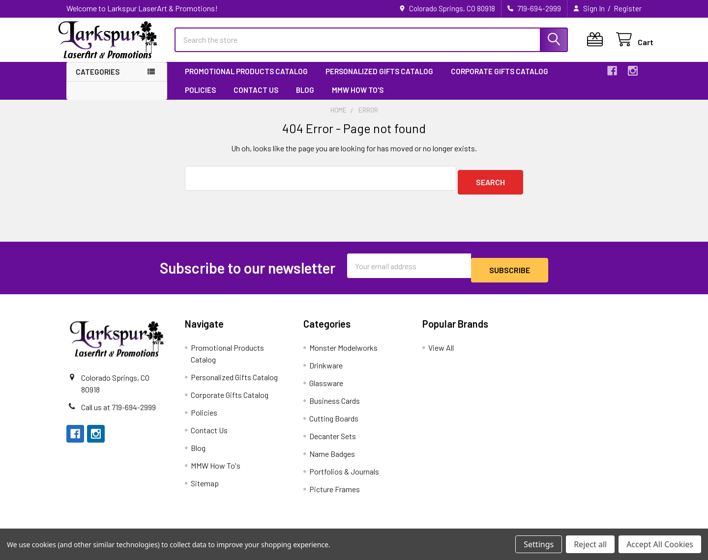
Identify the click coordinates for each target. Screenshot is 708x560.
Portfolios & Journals (344, 471)
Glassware (326, 383)
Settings (539, 544)
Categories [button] (97, 80)
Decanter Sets (332, 436)
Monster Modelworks (343, 348)
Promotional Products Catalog (246, 80)
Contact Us (256, 98)
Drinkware (326, 365)
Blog (305, 98)
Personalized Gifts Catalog (379, 80)
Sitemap (205, 483)
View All (441, 348)
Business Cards (334, 401)
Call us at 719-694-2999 (118, 407)
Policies (200, 98)
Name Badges (332, 454)
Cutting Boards (333, 418)
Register (628, 8)
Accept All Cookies (659, 544)
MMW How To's (358, 98)
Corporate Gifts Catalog (499, 80)
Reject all (590, 544)
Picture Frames (334, 489)
